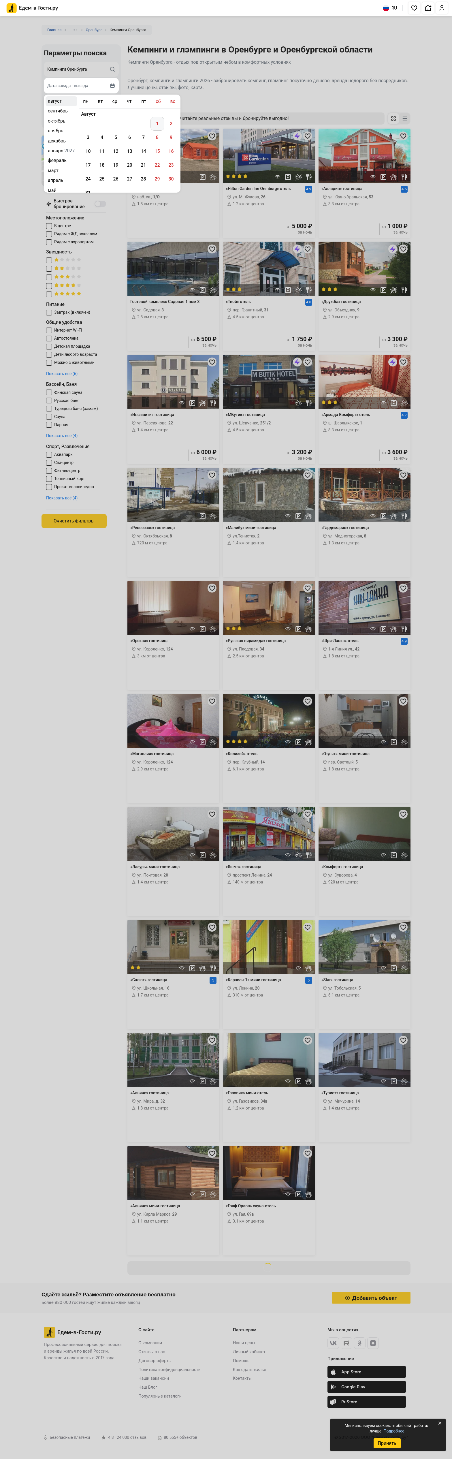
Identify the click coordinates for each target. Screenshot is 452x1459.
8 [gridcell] (157, 137)
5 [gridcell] (115, 137)
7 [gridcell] (143, 137)
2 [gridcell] (171, 123)
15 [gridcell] (157, 151)
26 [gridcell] (115, 179)
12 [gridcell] (115, 151)
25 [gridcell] (101, 179)
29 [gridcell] (157, 179)
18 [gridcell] (101, 165)
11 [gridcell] (101, 151)
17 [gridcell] (88, 165)
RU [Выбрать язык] (390, 8)
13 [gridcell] (129, 151)
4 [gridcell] (102, 137)
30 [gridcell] (171, 179)
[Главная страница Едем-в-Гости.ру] (32, 8)
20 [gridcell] (129, 165)
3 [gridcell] (88, 137)
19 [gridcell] (115, 165)
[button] (414, 8)
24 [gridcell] (88, 179)
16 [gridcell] (171, 151)
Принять (387, 1443)
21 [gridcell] (143, 165)
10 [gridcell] (88, 151)
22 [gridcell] (157, 165)
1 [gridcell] (157, 123)
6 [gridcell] (129, 137)
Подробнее (393, 1431)
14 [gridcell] (143, 151)
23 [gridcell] (171, 165)
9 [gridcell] (171, 137)
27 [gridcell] (129, 179)
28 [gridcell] (143, 179)
